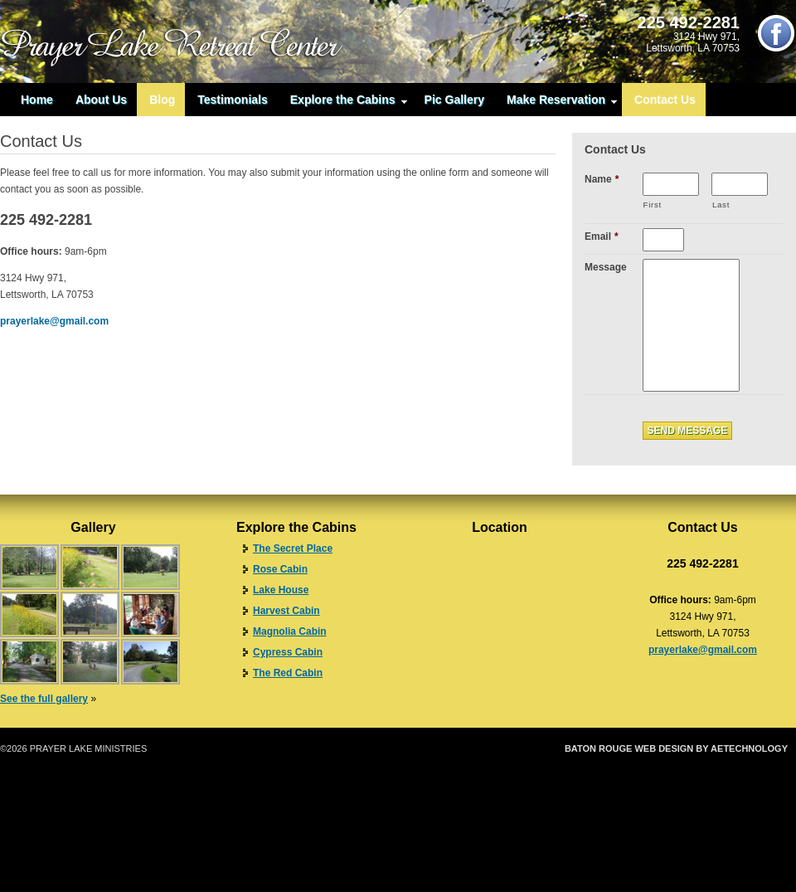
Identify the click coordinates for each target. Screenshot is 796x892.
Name (602, 179)
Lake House (280, 590)
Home (37, 99)
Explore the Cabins (343, 103)
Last (721, 204)
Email (602, 236)
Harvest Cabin (286, 611)
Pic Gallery (454, 99)
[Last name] (739, 184)
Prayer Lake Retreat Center (182, 41)
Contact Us (665, 99)
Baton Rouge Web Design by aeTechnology (676, 748)
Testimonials (232, 99)
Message (606, 267)
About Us (101, 99)
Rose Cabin (280, 569)
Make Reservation (556, 103)
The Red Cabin (288, 673)
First (652, 204)
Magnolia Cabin (290, 631)
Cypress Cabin (288, 652)
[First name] (671, 184)
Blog (162, 99)
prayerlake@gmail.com (54, 321)
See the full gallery (44, 698)
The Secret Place (292, 548)
